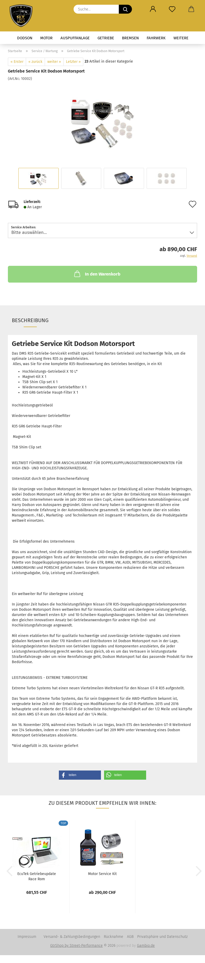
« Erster (17, 61)
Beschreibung (30, 320)
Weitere (180, 38)
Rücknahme (113, 936)
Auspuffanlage (75, 38)
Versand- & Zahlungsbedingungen (72, 936)
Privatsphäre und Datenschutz (162, 936)
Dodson (24, 38)
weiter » (54, 61)
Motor (46, 38)
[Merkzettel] (172, 9)
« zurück (35, 61)
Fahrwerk (156, 38)
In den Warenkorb (96, 273)
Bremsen (130, 38)
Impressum (27, 936)
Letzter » (73, 61)
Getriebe (106, 38)
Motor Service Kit (102, 874)
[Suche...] (125, 9)
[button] (152, 9)
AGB (130, 936)
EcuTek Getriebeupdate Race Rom (36, 876)
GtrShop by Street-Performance (76, 945)
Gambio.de (146, 945)
